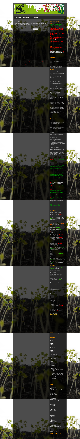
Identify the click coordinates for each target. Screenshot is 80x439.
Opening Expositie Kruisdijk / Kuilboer (58, 374)
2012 (52, 350)
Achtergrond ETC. (27, 17)
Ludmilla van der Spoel (55, 400)
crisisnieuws (54, 378)
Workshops (36, 17)
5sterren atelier (53, 387)
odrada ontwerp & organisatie (56, 426)
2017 (52, 343)
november (54, 354)
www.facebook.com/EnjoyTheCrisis (56, 51)
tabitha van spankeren (54, 431)
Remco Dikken (53, 404)
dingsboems (53, 416)
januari (53, 368)
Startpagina (18, 17)
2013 (52, 348)
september (54, 357)
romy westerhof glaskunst (55, 427)
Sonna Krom (53, 409)
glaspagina (53, 420)
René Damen (53, 405)
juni (53, 361)
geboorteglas (53, 419)
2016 (52, 344)
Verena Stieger (53, 410)
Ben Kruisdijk (53, 390)
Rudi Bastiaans (53, 406)
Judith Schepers (53, 398)
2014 (52, 347)
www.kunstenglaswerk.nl (55, 39)
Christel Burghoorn (54, 392)
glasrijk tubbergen (54, 421)
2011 (52, 351)
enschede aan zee (54, 417)
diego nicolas (53, 415)
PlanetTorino (53, 403)
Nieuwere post (18, 61)
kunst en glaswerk (54, 422)
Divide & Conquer (54, 394)
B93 (51, 388)
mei (53, 362)
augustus (53, 358)
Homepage (31, 61)
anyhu (52, 411)
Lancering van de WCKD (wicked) (57, 373)
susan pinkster (53, 430)
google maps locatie (54, 333)
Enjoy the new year (55, 379)
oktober (53, 355)
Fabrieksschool (53, 395)
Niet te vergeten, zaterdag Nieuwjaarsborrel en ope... (56, 376)
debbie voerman (53, 414)
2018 (52, 341)
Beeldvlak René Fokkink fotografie (56, 389)
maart (53, 365)
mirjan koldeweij (53, 425)
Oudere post (45, 61)
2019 (52, 340)
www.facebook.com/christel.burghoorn (57, 52)
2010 (52, 381)
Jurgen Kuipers (53, 399)
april (53, 364)
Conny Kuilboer (53, 393)
